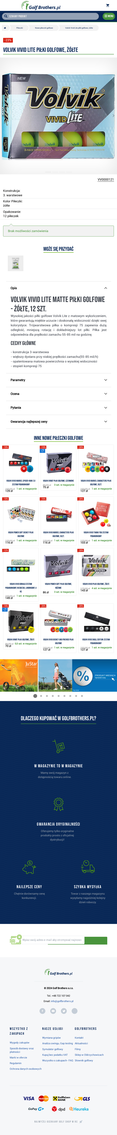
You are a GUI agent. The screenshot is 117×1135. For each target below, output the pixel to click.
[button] (7, 116)
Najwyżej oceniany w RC (55, 1121)
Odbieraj (94, 940)
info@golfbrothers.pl (62, 1001)
